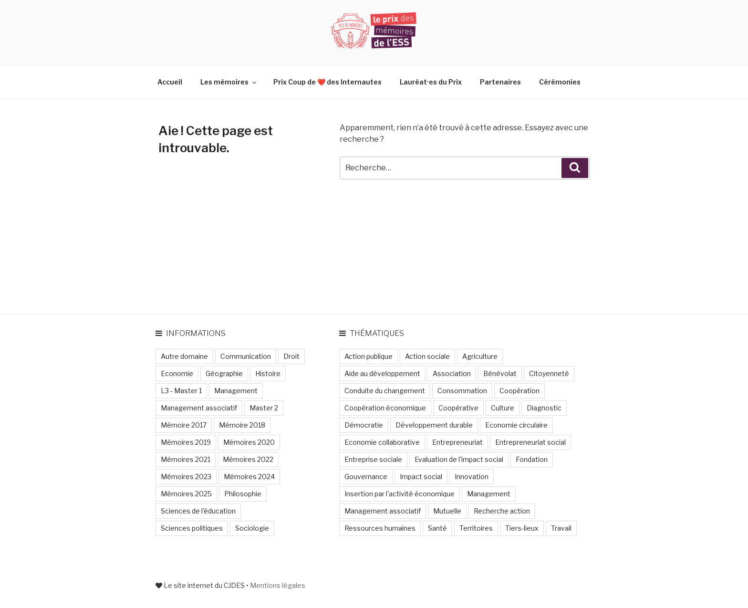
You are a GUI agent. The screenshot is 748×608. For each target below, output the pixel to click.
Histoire (267, 373)
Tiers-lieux (522, 528)
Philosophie (242, 494)
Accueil (169, 82)
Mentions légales (277, 585)
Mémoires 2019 (186, 442)
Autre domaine (184, 356)
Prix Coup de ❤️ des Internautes (327, 82)
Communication (245, 356)
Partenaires (500, 82)
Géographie (224, 373)
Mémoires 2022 (248, 459)
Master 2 (263, 408)
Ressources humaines (380, 528)
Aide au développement (382, 373)
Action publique (368, 356)
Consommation (462, 391)
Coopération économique (385, 408)
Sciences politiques (192, 528)
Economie (177, 373)
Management (236, 391)
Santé (437, 528)
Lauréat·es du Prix (431, 82)
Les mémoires (229, 82)
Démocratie (363, 425)
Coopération (519, 391)
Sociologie (252, 528)
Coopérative (458, 408)
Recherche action (502, 511)
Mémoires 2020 (249, 442)
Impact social (421, 476)
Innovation (471, 476)
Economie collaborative (382, 442)
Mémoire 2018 (242, 425)
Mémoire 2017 (184, 425)
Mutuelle (447, 511)
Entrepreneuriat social (530, 442)
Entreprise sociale (373, 459)
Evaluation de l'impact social (459, 459)
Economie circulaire (516, 425)
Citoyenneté (549, 373)
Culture (502, 408)
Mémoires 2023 (186, 476)
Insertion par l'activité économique (399, 494)
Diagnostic (544, 408)
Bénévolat (500, 373)
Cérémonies (560, 82)
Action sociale (427, 356)
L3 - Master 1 (181, 391)
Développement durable (434, 425)
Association (452, 373)
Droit (291, 356)
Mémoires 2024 (249, 476)
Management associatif (199, 408)
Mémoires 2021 (185, 459)
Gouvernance (365, 476)
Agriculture (480, 356)
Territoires (476, 528)
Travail (561, 528)
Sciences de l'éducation (198, 511)
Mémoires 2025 (186, 494)
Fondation (532, 459)
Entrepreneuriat (457, 442)
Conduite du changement (384, 391)
